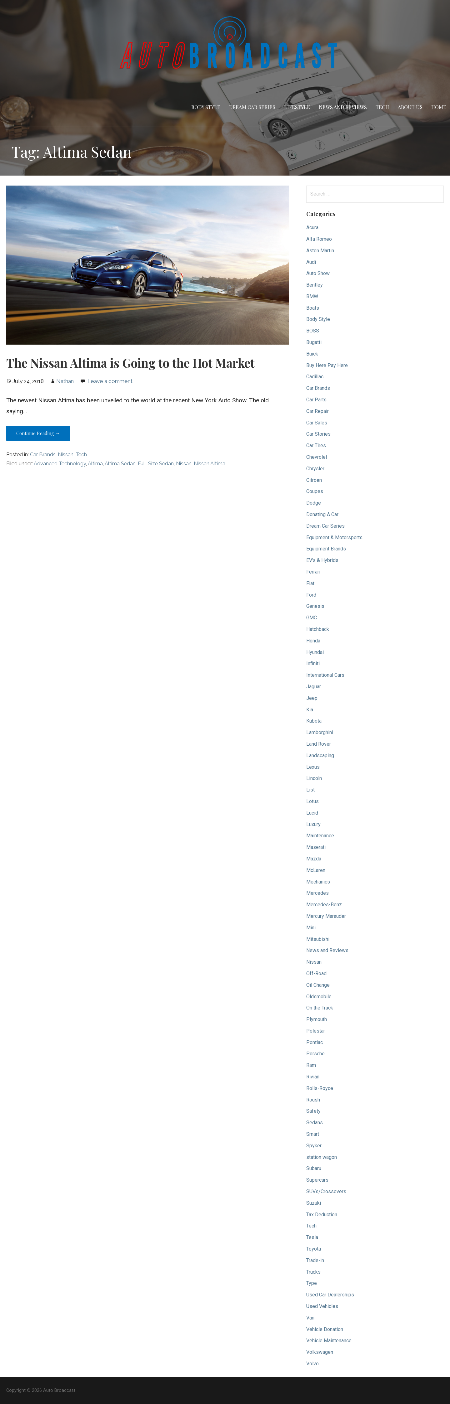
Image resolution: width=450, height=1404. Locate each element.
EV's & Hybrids (322, 560)
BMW (312, 296)
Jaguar (313, 687)
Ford (311, 595)
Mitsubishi (317, 939)
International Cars (325, 675)
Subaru (313, 1168)
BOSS (312, 331)
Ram (311, 1065)
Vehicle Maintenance (329, 1340)
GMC (311, 618)
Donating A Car (322, 514)
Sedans (314, 1123)
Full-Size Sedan (156, 464)
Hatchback (317, 629)
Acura (312, 227)
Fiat (310, 583)
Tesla (312, 1237)
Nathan (65, 381)
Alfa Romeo (319, 239)
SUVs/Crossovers (326, 1191)
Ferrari (313, 572)
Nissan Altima (209, 464)
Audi (311, 262)
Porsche (315, 1054)
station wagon (321, 1157)
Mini (311, 928)
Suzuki (313, 1203)
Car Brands (43, 455)
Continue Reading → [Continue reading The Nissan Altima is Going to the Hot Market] (38, 433)
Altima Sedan (120, 464)
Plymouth (316, 1019)
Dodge (313, 503)
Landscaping (320, 755)
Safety (313, 1111)
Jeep (312, 698)
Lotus (312, 801)
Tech (382, 107)
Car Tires (316, 445)
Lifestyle (297, 107)
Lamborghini (319, 732)
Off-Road (316, 973)
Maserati (316, 847)
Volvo (312, 1364)
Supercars (317, 1180)
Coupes (314, 491)
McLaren (315, 870)
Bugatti (314, 342)
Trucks (313, 1272)
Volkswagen (319, 1352)
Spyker (314, 1146)
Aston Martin (320, 251)
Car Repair (317, 411)
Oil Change (318, 985)
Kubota (314, 721)
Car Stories (318, 434)
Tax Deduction (321, 1215)
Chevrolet (316, 457)
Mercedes (317, 893)
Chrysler (315, 469)
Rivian (312, 1077)
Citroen (314, 480)
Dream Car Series (252, 107)
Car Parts (316, 400)
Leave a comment (110, 381)
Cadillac (314, 377)
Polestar (315, 1031)
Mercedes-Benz (324, 905)
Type (311, 1283)
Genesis (315, 606)
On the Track (319, 1008)
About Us (410, 107)
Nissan (65, 455)
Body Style (205, 107)
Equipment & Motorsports (334, 537)
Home (438, 107)
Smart (312, 1134)
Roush (313, 1100)
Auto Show (318, 273)
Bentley (314, 285)
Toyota (313, 1249)
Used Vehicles (322, 1306)
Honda (313, 641)
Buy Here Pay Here (327, 365)
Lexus (313, 767)
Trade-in (315, 1260)
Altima (95, 464)
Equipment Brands (326, 549)
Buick (312, 354)
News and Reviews (343, 107)
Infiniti (313, 663)
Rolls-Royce (319, 1088)
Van (310, 1318)
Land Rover (318, 744)
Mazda (313, 859)
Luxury (313, 824)
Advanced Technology (60, 464)
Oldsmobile (319, 997)
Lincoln (314, 778)
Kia (309, 710)
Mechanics (318, 882)
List (310, 790)
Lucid (312, 813)
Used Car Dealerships (330, 1295)
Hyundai (315, 652)
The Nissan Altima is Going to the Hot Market (130, 363)
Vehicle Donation (324, 1329)
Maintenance (320, 836)
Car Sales (316, 423)
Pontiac (314, 1042)
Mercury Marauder (326, 916)
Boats (312, 308)
